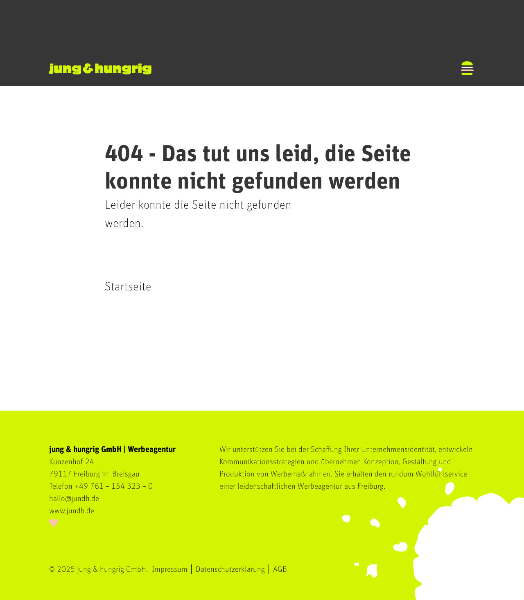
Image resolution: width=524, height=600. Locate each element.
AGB (280, 569)
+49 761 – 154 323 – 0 (114, 486)
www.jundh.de (71, 511)
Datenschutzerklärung (230, 569)
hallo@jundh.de (74, 498)
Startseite (128, 287)
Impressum (169, 569)
